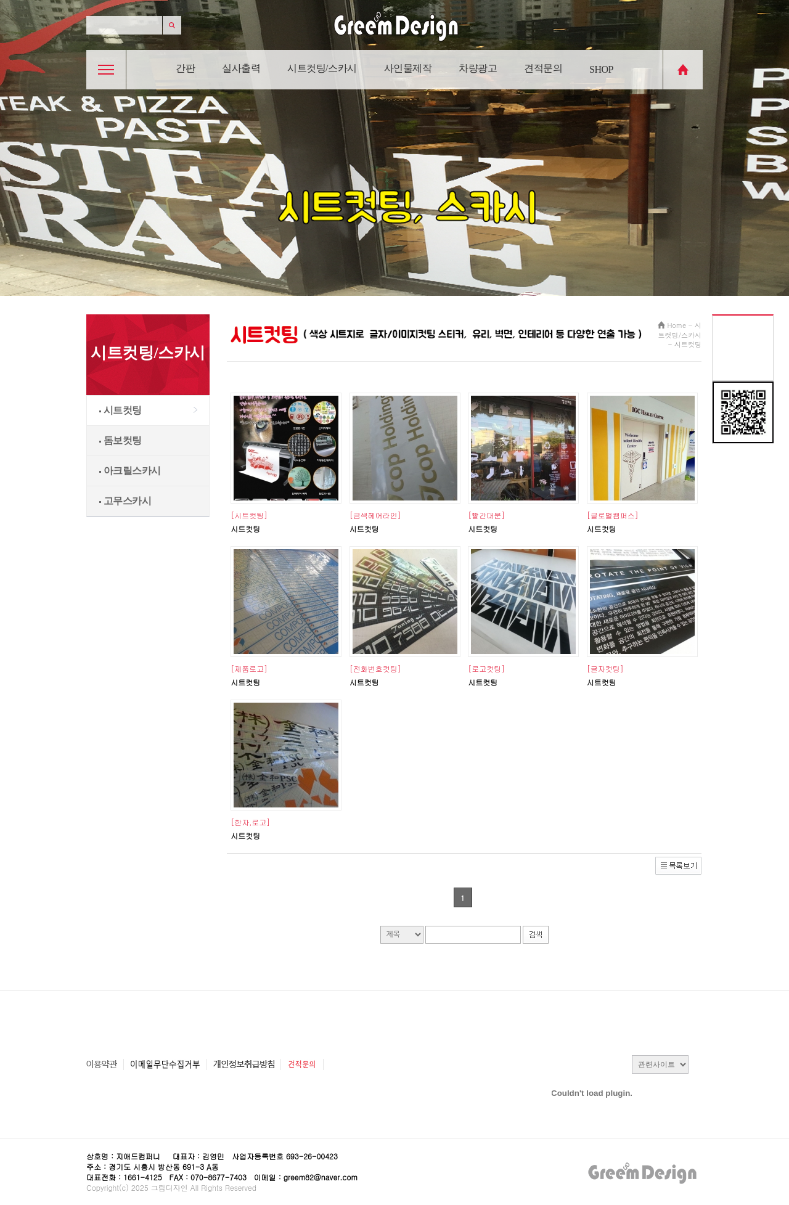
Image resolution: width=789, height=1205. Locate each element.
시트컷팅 (120, 410)
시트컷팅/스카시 (321, 68)
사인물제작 (408, 68)
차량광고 (478, 68)
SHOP (601, 69)
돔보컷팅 (120, 440)
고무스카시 (125, 501)
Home (676, 325)
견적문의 (543, 68)
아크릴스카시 (130, 470)
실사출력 (241, 68)
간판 (185, 68)
